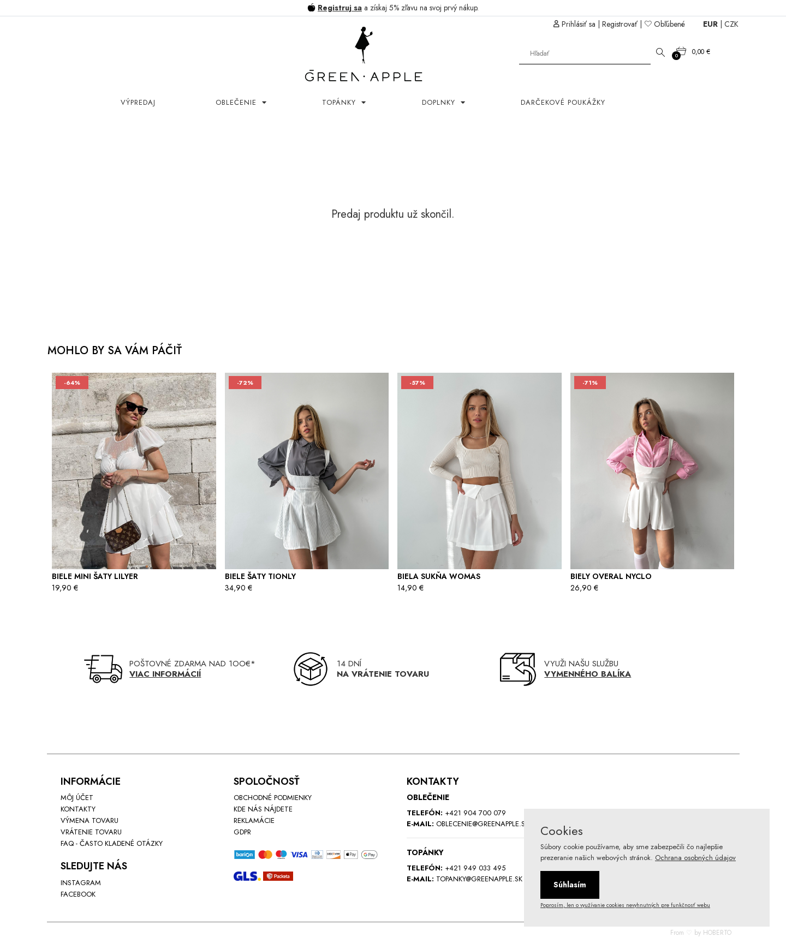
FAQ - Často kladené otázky (112, 843)
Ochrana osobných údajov (695, 857)
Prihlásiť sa (579, 24)
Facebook (78, 894)
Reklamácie (254, 820)
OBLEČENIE (237, 102)
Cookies (561, 830)
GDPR (242, 832)
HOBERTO (717, 933)
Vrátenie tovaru (91, 832)
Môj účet (77, 797)
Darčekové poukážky (563, 102)
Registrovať (620, 24)
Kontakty (78, 809)
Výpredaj (138, 102)
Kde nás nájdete (263, 809)
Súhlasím (569, 884)
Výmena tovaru (89, 820)
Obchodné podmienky (273, 797)
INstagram (81, 883)
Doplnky (440, 102)
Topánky (340, 102)
